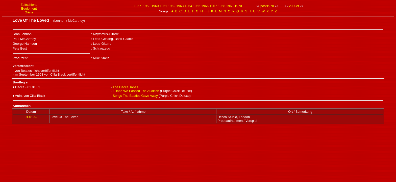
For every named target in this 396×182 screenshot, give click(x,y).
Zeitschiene (29, 5)
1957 (137, 6)
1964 (188, 6)
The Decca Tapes (125, 87)
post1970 (267, 6)
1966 (205, 6)
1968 (221, 6)
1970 (238, 6)
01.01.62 (31, 117)
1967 (213, 6)
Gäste (29, 12)
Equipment (29, 8)
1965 (196, 6)
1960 (155, 6)
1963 (180, 6)
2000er (294, 6)
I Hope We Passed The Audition (136, 91)
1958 (147, 6)
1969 (230, 6)
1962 (171, 6)
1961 (163, 6)
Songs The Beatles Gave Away (135, 96)
